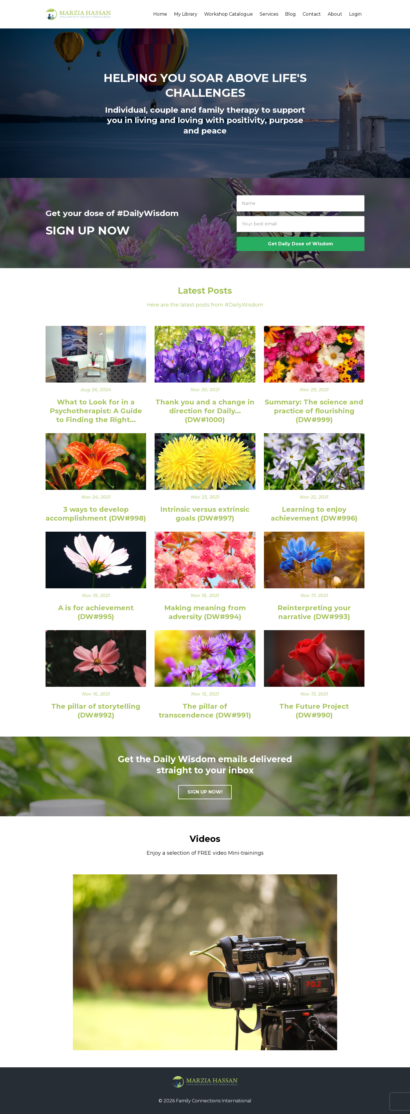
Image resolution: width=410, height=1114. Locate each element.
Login (355, 14)
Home (160, 14)
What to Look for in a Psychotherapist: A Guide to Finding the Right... (96, 411)
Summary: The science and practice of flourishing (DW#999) (314, 411)
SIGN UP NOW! (205, 792)
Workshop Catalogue (228, 14)
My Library (185, 14)
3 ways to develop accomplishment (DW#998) (96, 513)
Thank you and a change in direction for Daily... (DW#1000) (205, 411)
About (335, 14)
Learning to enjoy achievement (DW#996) (314, 513)
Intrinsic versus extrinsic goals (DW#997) (204, 513)
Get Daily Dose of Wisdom (300, 243)
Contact (312, 14)
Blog (290, 14)
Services (269, 14)
